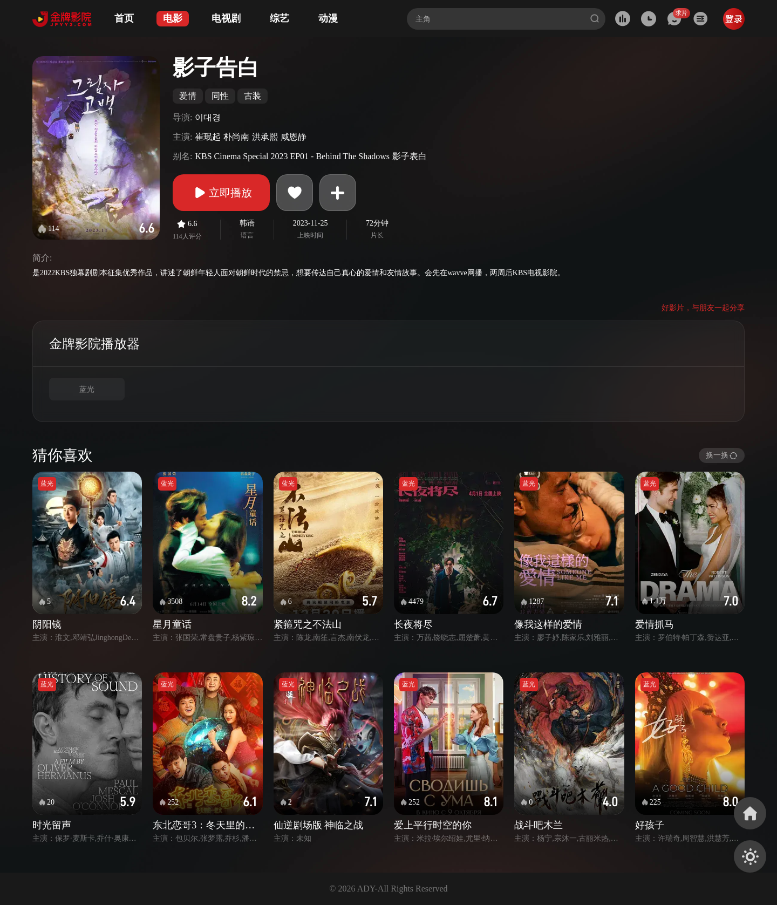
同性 (220, 95)
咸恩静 (293, 136)
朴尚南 (236, 136)
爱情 (187, 95)
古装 (252, 95)
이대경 (208, 117)
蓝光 (86, 389)
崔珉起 (208, 136)
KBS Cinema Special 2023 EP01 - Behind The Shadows (292, 156)
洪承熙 (265, 136)
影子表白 (409, 156)
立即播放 (221, 192)
